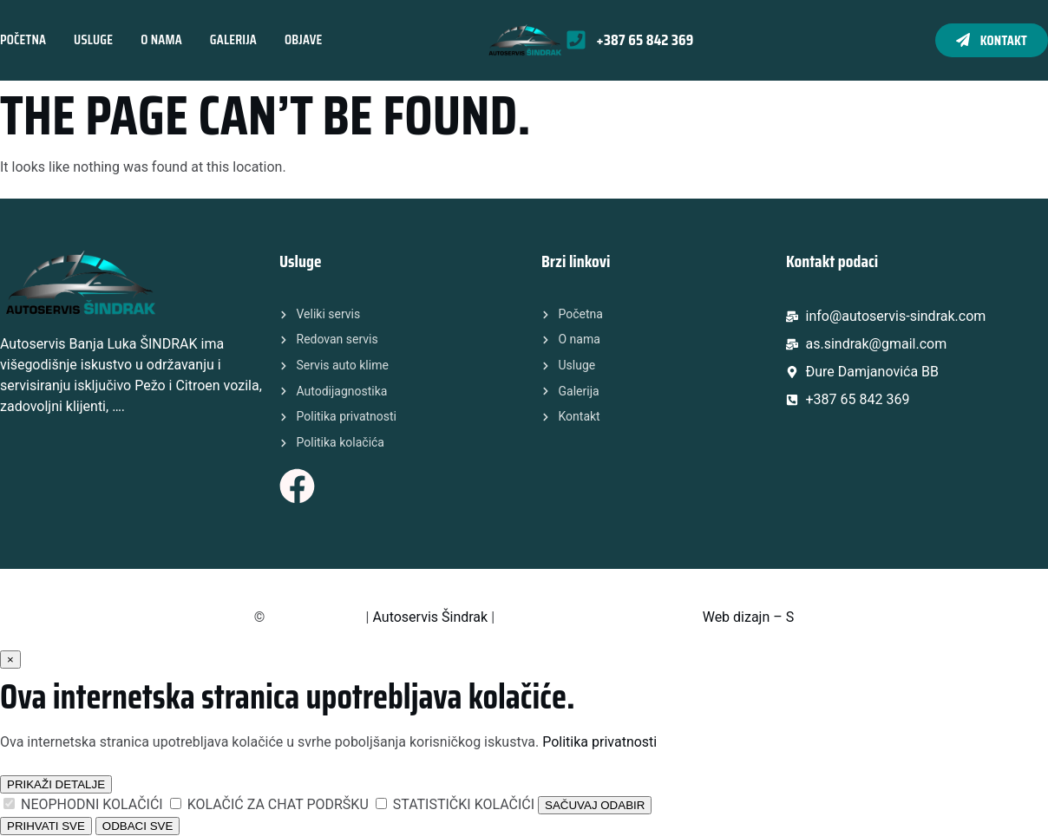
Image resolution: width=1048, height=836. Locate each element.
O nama (161, 39)
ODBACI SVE (137, 826)
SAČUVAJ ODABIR (595, 805)
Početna (23, 39)
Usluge (93, 39)
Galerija (233, 39)
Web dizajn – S (749, 617)
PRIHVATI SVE (46, 826)
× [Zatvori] (10, 659)
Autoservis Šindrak (430, 617)
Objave (304, 39)
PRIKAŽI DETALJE (56, 784)
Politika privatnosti (599, 742)
